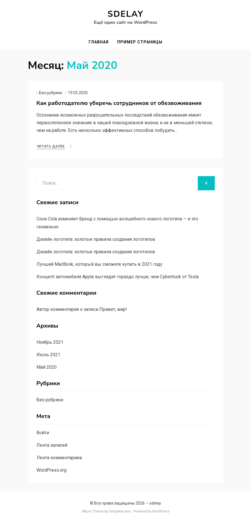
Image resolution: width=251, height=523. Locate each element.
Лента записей (52, 445)
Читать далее (51, 146)
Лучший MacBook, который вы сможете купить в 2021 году (99, 264)
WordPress (161, 511)
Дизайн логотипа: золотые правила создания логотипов (96, 239)
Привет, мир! (113, 309)
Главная (99, 42)
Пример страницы (139, 42)
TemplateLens (120, 511)
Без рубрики (50, 92)
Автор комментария (58, 309)
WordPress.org (51, 470)
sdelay (125, 14)
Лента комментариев (59, 457)
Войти (43, 432)
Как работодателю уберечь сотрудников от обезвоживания (119, 103)
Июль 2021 (48, 354)
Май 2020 (47, 367)
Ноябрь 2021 (50, 342)
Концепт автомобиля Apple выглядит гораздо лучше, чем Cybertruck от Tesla (118, 276)
